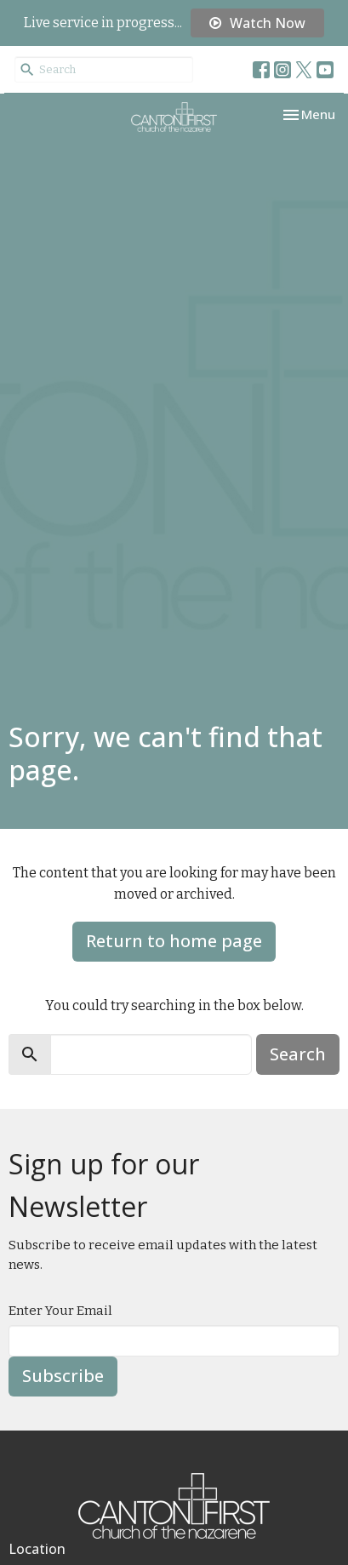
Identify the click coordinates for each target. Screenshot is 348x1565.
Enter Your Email (60, 1310)
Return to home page (174, 940)
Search (298, 1053)
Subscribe (63, 1375)
